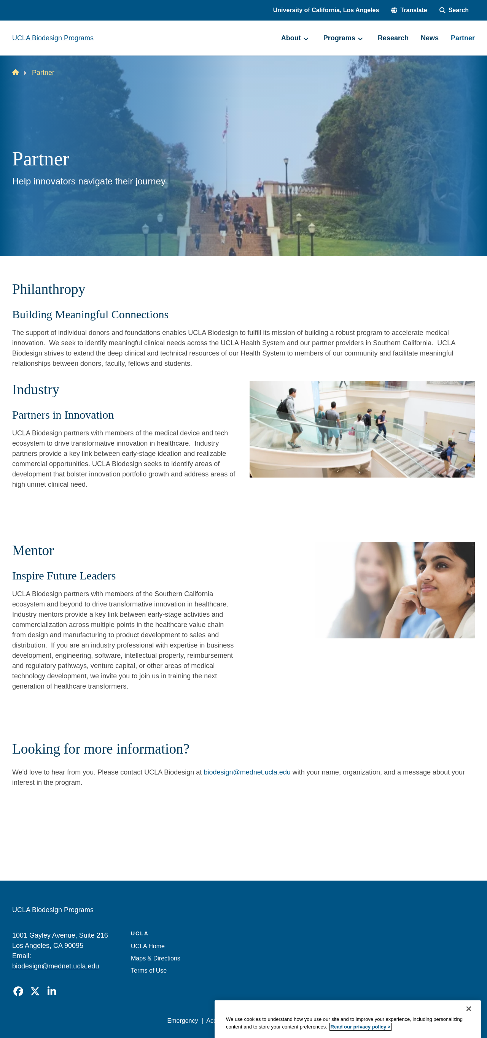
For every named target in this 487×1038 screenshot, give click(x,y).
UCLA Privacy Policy (275, 1020)
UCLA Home (148, 946)
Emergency (182, 1020)
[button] (409, 10)
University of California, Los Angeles (326, 10)
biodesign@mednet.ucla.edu (247, 772)
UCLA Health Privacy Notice (349, 1020)
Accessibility (222, 1020)
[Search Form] (454, 10)
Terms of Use (149, 970)
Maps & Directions (155, 958)
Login (402, 1020)
